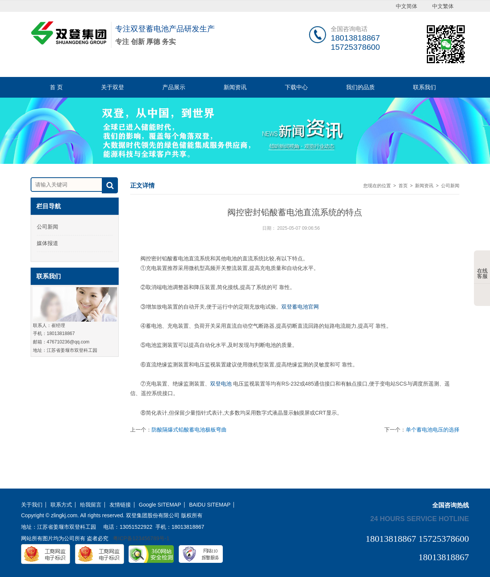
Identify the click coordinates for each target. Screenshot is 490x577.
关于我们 (31, 505)
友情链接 (120, 505)
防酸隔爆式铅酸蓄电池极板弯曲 (189, 430)
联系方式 (61, 505)
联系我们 (424, 87)
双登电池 (221, 384)
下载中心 (296, 87)
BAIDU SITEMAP (209, 505)
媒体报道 (47, 243)
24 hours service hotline (419, 518)
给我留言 (90, 505)
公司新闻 (47, 227)
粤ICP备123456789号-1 (141, 538)
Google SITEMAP (160, 505)
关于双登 (112, 87)
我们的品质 (360, 87)
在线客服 (482, 267)
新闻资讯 (235, 87)
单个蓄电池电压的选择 (432, 430)
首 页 (56, 87)
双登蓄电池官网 (300, 307)
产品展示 (173, 87)
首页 (403, 185)
